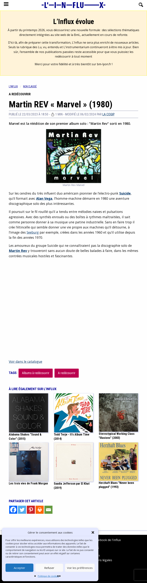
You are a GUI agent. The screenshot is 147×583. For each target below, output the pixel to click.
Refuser (49, 568)
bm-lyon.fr (104, 64)
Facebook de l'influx (104, 540)
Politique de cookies (48, 576)
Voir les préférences (80, 568)
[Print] (40, 510)
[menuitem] (16, 86)
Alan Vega (44, 198)
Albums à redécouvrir (35, 373)
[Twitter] (22, 510)
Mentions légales (100, 560)
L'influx (13, 86)
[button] (93, 532)
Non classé (30, 86)
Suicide (125, 193)
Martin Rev (18, 250)
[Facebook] (13, 510)
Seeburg (33, 232)
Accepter (19, 568)
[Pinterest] (31, 510)
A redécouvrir (66, 373)
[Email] (48, 510)
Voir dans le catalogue (25, 361)
